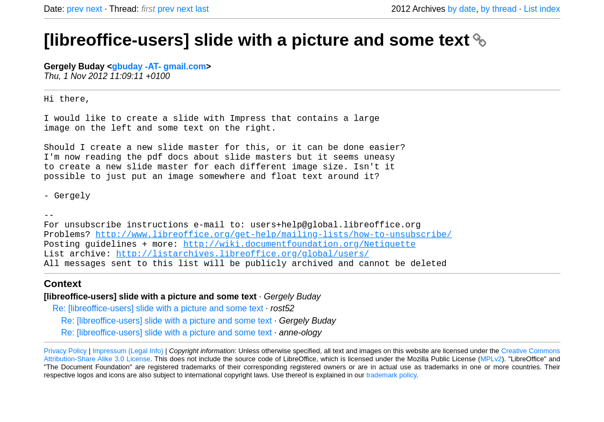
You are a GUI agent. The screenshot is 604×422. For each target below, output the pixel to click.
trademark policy (391, 414)
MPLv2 (491, 398)
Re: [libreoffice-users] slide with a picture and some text (158, 347)
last (202, 8)
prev (75, 8)
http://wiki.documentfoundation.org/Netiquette (299, 278)
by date (461, 8)
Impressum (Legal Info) (128, 389)
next (94, 8)
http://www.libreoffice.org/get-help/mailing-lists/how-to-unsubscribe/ (274, 266)
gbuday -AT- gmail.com (159, 66)
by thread (499, 8)
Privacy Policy (65, 389)
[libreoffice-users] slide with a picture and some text (265, 39)
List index (542, 8)
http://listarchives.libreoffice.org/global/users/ (242, 290)
